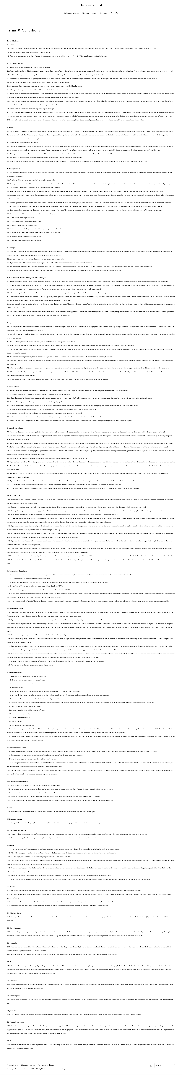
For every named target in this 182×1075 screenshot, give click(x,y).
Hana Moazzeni (91, 5)
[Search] (162, 1065)
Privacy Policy (12, 1065)
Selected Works (71, 13)
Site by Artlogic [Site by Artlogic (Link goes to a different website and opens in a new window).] (61, 1069)
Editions (85, 13)
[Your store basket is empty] (111, 13)
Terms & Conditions (46, 1065)
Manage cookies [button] (28, 1065)
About (94, 13)
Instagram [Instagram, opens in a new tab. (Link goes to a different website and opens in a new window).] (116, 13)
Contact (103, 13)
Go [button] (174, 1065)
